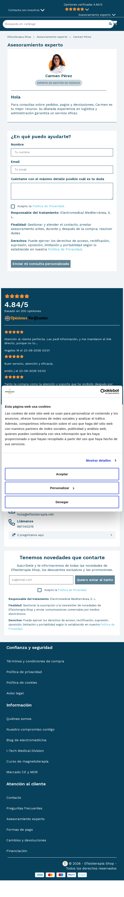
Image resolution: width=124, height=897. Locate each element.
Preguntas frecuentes (24, 808)
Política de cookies (21, 682)
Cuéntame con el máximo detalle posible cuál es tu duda (57, 179)
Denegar (62, 502)
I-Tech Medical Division (25, 751)
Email (15, 162)
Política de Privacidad (48, 206)
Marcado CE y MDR (22, 772)
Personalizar (62, 488)
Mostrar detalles (98, 460)
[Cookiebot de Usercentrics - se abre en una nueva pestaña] (100, 391)
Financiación (16, 851)
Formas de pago (19, 830)
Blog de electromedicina (26, 740)
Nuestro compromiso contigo (30, 729)
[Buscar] (58, 24)
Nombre (17, 144)
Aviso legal (15, 693)
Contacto (13, 798)
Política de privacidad (24, 672)
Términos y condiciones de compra (35, 661)
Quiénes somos (18, 719)
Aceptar (62, 474)
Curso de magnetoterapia (27, 761)
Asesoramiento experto (25, 819)
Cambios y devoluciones (26, 840)
